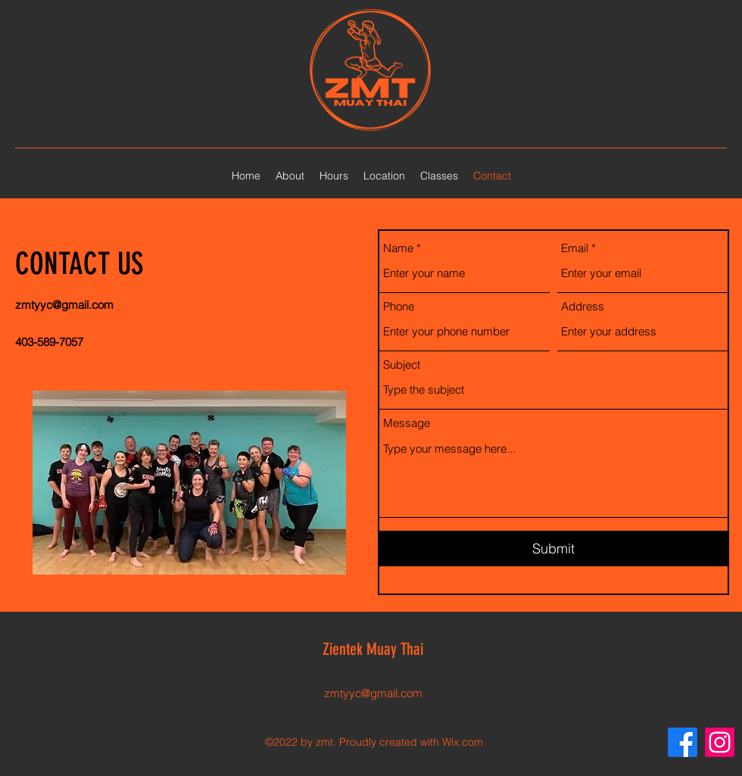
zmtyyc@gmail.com (64, 305)
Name (398, 248)
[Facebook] (682, 742)
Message (406, 423)
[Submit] (553, 548)
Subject (401, 364)
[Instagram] (719, 742)
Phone (398, 306)
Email (574, 248)
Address (582, 306)
